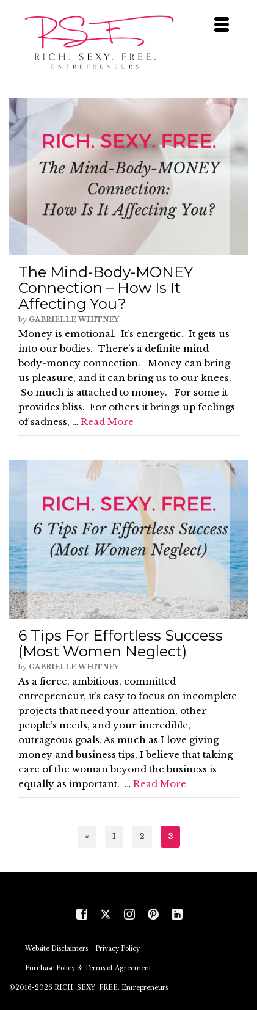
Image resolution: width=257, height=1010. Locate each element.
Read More (107, 421)
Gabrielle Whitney (74, 319)
